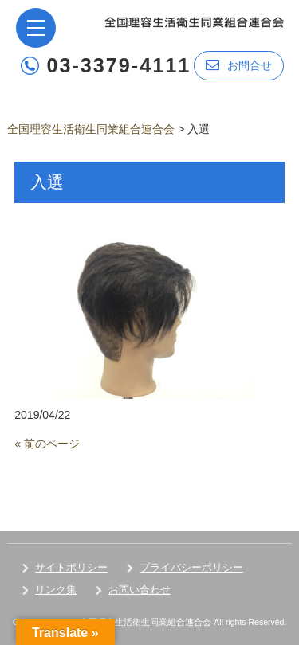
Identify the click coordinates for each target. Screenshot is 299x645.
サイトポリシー (71, 567)
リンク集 (56, 590)
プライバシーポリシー (191, 567)
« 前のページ (47, 443)
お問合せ (239, 65)
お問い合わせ (139, 590)
